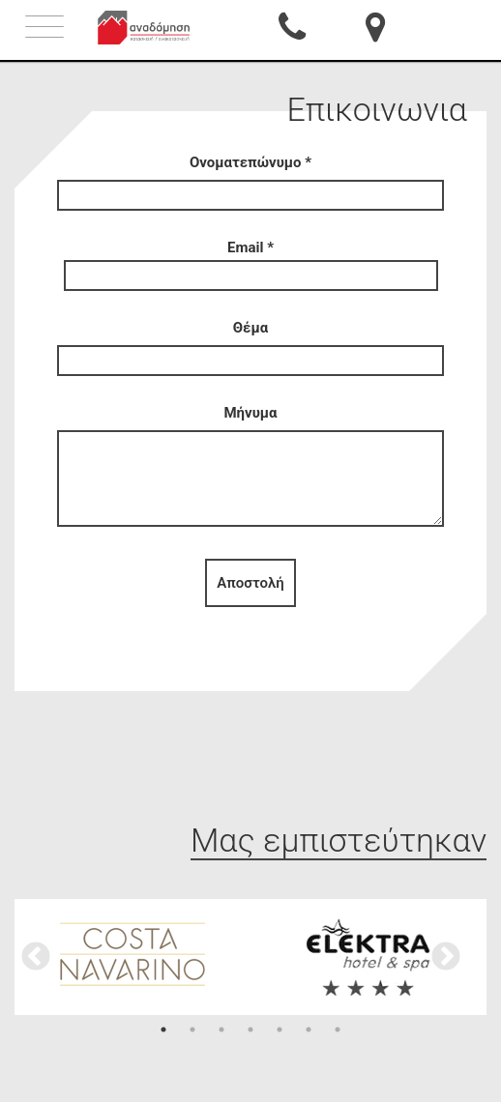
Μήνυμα (250, 467)
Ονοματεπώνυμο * (250, 179)
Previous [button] (35, 957)
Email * (251, 261)
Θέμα (250, 344)
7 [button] (337, 1029)
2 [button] (192, 1029)
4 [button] (250, 1029)
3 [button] (221, 1029)
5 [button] (279, 1029)
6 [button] (308, 1029)
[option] (132, 954)
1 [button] (163, 1029)
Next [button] (445, 957)
